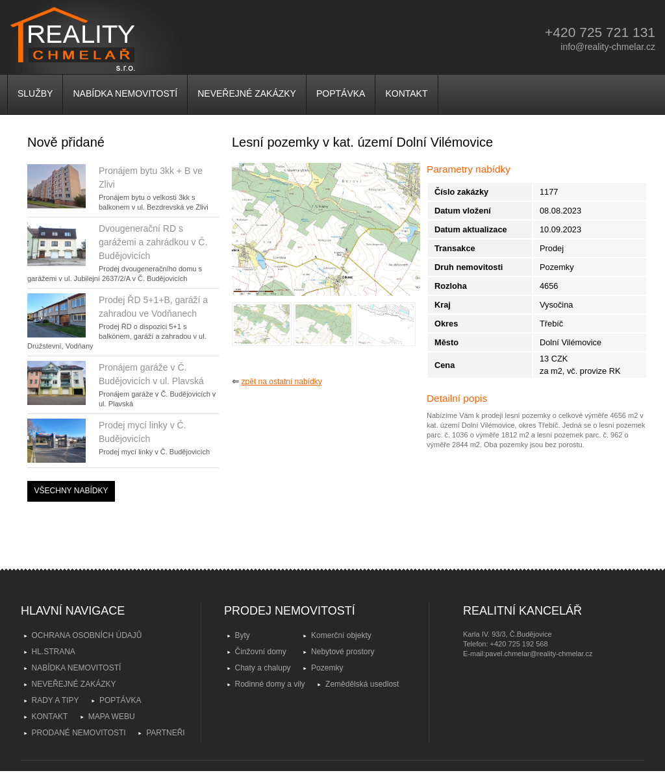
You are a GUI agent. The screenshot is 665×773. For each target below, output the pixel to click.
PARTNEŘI (165, 732)
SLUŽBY (35, 93)
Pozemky (327, 667)
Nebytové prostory (342, 651)
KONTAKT (406, 93)
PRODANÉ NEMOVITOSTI (79, 732)
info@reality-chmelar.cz (607, 47)
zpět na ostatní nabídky (282, 381)
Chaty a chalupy (263, 667)
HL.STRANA (53, 651)
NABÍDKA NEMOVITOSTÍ (125, 93)
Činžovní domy (260, 651)
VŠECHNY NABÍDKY (71, 490)
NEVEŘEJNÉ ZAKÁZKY (246, 93)
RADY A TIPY (55, 700)
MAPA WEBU (111, 716)
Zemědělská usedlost (362, 684)
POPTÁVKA (340, 93)
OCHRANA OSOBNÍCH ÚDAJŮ (87, 635)
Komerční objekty (341, 635)
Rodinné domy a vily (270, 684)
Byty (242, 635)
